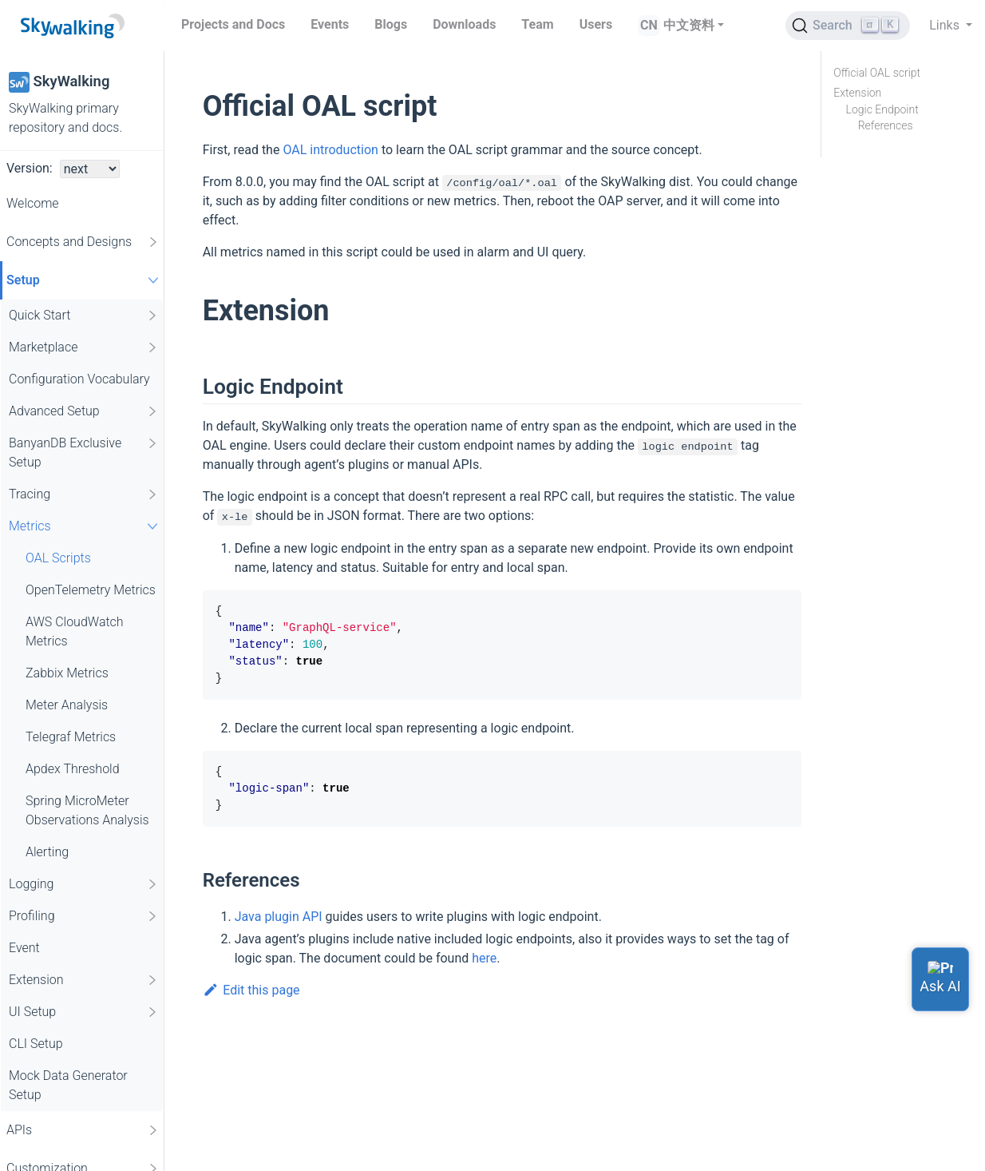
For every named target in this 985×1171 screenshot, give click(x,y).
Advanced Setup (84, 411)
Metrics (85, 526)
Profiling (84, 916)
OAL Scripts (58, 558)
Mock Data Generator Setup (68, 1085)
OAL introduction (330, 149)
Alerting (47, 851)
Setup (84, 280)
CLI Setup (36, 1043)
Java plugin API (278, 916)
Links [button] (946, 25)
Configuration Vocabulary (79, 379)
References (885, 125)
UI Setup (84, 1012)
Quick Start (84, 315)
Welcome (32, 203)
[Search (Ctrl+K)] (847, 25)
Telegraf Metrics (71, 736)
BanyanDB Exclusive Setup (84, 452)
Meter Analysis (67, 705)
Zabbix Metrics (67, 673)
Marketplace (84, 347)
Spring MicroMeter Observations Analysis (87, 810)
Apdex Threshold (73, 768)
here (484, 958)
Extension (84, 980)
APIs (83, 1130)
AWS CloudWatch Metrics (75, 631)
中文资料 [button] (688, 25)
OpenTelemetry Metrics (91, 589)
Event (24, 947)
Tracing (84, 494)
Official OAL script (876, 72)
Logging (84, 884)
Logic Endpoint (882, 109)
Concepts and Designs (83, 242)
